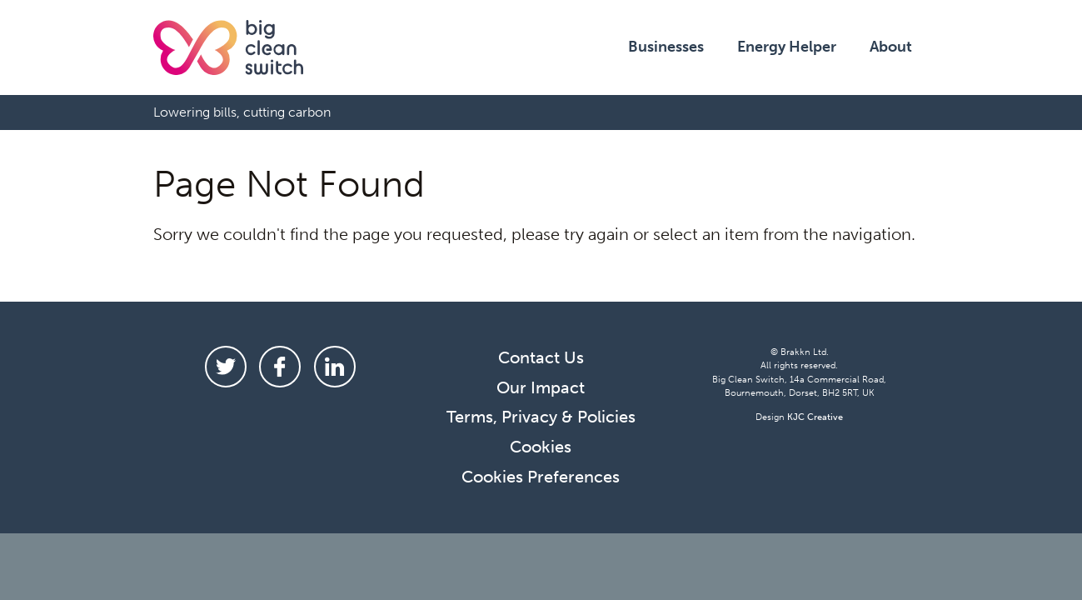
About (891, 47)
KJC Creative (815, 417)
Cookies (540, 447)
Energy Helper (786, 47)
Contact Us (541, 358)
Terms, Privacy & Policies (541, 417)
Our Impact (540, 388)
